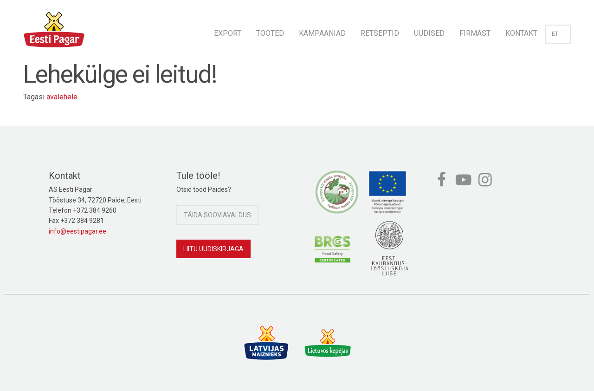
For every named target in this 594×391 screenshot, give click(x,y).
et (558, 34)
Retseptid (380, 33)
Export (227, 33)
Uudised (429, 33)
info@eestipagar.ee (77, 231)
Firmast (475, 33)
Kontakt (521, 33)
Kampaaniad (322, 33)
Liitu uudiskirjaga (213, 249)
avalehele (61, 96)
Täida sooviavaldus (217, 215)
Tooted (270, 33)
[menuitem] (228, 30)
